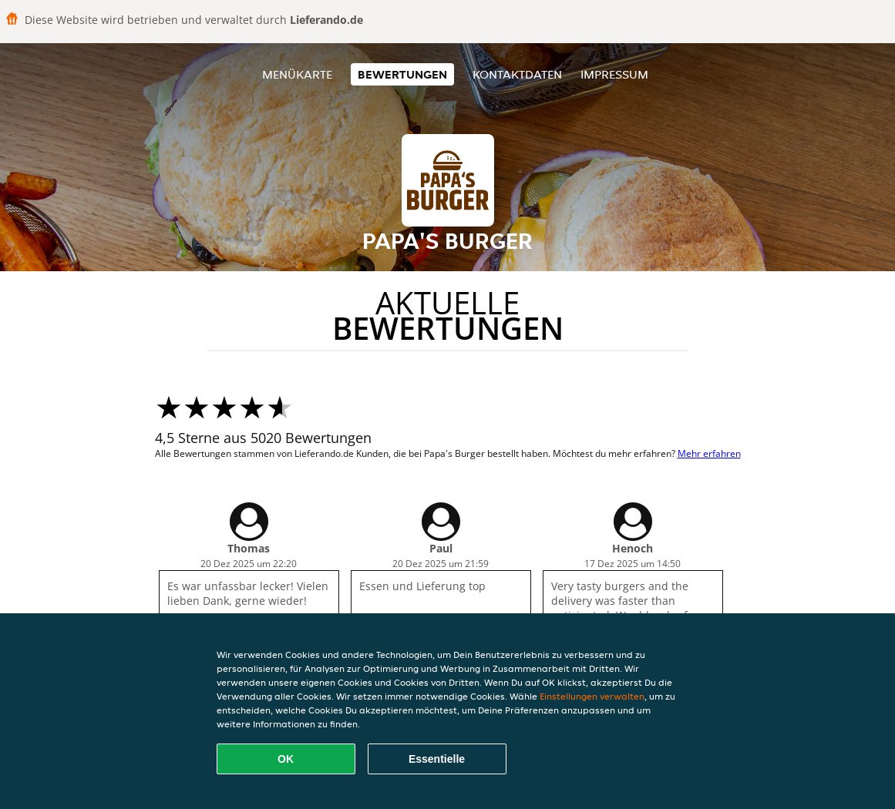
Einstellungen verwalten (592, 696)
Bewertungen (402, 74)
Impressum (614, 74)
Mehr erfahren (709, 453)
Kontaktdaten (517, 74)
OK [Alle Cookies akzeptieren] (286, 759)
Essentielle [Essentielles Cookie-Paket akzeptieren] (437, 759)
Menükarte (297, 74)
